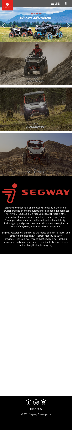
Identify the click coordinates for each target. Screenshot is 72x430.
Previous (3, 24)
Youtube (43, 402)
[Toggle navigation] (55, 3)
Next (68, 24)
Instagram (36, 402)
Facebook (28, 402)
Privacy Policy (36, 408)
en (66, 3)
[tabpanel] (36, 24)
